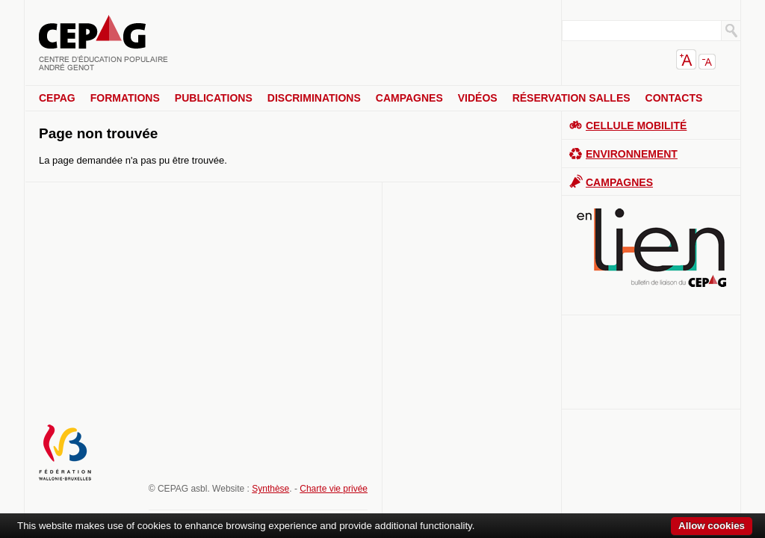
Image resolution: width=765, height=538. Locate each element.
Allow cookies (711, 525)
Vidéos (478, 98)
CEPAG (57, 98)
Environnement (632, 154)
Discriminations (314, 98)
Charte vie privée (334, 488)
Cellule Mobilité (636, 126)
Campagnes (409, 98)
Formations (125, 98)
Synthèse (270, 488)
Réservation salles (571, 98)
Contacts (674, 98)
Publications (214, 98)
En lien (651, 247)
